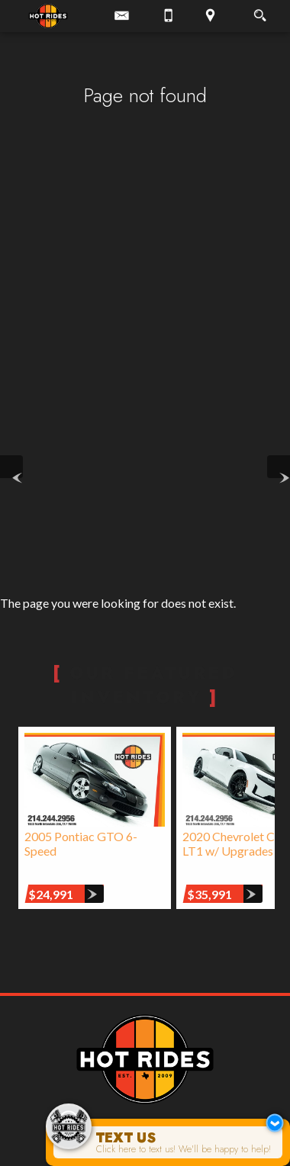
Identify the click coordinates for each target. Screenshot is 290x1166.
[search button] (259, 10)
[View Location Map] (209, 16)
